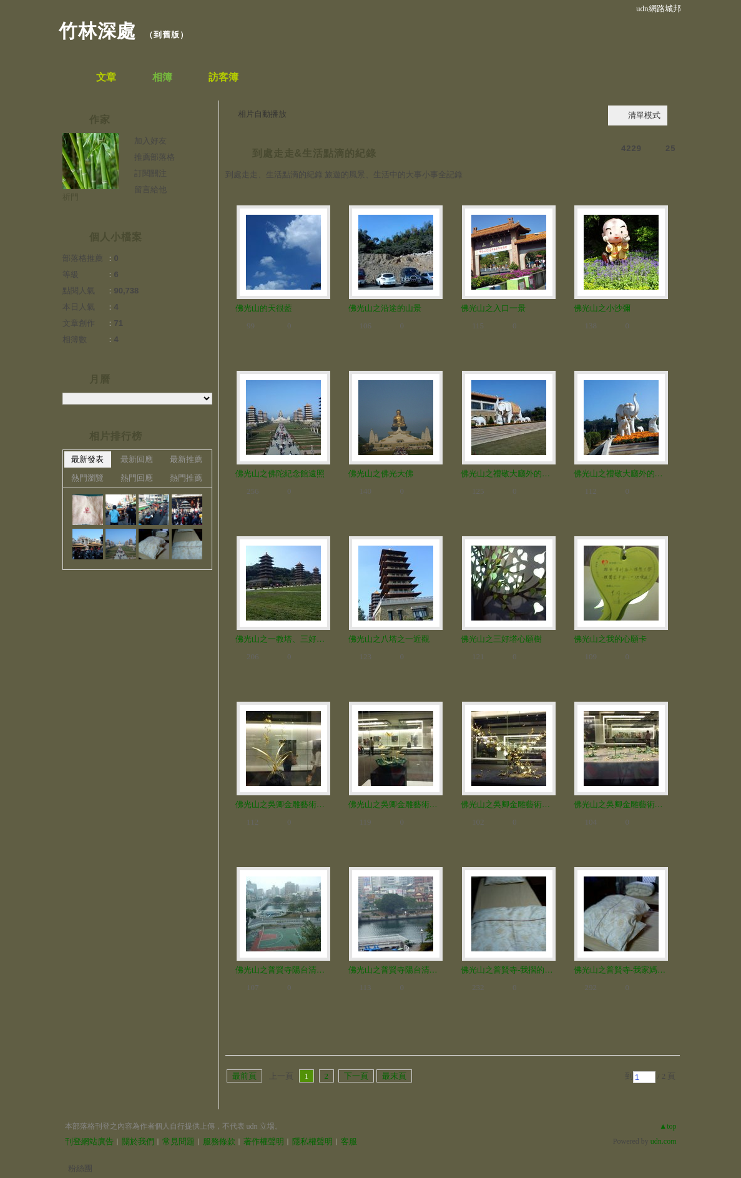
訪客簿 (223, 77)
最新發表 (87, 459)
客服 (349, 1141)
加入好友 (150, 140)
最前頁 (244, 1076)
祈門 (70, 197)
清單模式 (644, 115)
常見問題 (178, 1141)
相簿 (162, 77)
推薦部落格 (154, 157)
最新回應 (136, 459)
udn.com (663, 1141)
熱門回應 (136, 478)
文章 (106, 77)
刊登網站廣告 (89, 1141)
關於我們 (138, 1141)
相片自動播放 (262, 114)
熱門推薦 (186, 478)
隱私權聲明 (312, 1141)
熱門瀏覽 (87, 478)
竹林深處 (97, 31)
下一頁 (356, 1076)
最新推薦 (186, 459)
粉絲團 (80, 1168)
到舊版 (167, 34)
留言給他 (150, 189)
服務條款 (219, 1141)
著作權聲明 (263, 1141)
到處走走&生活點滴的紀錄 (314, 153)
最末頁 (394, 1076)
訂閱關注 (150, 173)
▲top (667, 1126)
